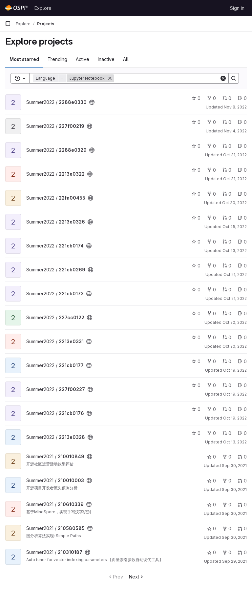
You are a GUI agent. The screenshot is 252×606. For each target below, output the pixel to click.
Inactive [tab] (106, 59)
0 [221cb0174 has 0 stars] (196, 241)
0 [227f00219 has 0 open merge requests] (226, 122)
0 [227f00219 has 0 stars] (196, 122)
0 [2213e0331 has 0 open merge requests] (226, 337)
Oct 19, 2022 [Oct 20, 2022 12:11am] (235, 394)
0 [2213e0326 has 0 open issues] (242, 218)
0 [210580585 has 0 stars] (211, 528)
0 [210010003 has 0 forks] (226, 480)
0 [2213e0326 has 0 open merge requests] (226, 218)
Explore (43, 8)
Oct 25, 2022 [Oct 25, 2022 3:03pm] (234, 226)
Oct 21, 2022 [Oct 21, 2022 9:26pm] (235, 274)
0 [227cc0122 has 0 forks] (211, 313)
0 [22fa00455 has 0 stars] (196, 194)
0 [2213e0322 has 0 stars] (196, 170)
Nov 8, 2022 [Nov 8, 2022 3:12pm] (235, 107)
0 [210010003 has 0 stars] (211, 480)
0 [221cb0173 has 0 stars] (196, 289)
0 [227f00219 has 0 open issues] (242, 122)
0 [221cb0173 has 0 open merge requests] (226, 289)
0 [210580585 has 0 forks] (226, 528)
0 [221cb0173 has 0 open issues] (242, 289)
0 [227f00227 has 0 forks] (211, 385)
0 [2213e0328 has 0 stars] (196, 433)
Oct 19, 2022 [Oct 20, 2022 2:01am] (235, 370)
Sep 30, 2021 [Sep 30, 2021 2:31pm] (234, 537)
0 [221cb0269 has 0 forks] (211, 265)
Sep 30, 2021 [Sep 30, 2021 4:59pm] (234, 489)
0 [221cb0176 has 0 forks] (211, 409)
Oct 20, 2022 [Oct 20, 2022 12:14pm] (234, 346)
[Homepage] (16, 8)
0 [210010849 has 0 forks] (226, 456)
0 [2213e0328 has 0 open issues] (242, 433)
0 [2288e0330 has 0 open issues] (242, 98)
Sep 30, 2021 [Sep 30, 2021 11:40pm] (234, 465)
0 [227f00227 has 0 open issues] (242, 385)
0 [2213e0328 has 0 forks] (211, 433)
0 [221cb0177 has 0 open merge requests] (226, 361)
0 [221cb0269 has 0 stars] (196, 265)
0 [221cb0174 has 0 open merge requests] (226, 241)
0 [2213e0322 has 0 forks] (211, 170)
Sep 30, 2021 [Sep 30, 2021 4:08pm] (234, 513)
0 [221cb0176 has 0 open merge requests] (226, 409)
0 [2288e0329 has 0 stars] (196, 146)
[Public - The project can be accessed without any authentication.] (91, 102)
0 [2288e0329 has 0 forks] (211, 146)
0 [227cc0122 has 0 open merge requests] (226, 313)
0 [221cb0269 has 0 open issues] (242, 265)
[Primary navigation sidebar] (8, 23)
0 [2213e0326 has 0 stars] (196, 218)
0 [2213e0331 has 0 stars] (196, 337)
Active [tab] (82, 59)
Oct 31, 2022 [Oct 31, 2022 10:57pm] (235, 154)
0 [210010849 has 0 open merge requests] (242, 456)
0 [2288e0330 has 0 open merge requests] (226, 98)
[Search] (166, 78)
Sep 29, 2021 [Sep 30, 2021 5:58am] (234, 561)
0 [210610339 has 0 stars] (211, 504)
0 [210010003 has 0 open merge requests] (242, 480)
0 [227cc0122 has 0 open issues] (242, 313)
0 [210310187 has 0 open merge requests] (242, 552)
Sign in (237, 8)
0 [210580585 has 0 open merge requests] (242, 528)
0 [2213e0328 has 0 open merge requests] (226, 433)
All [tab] (126, 59)
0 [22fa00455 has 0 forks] (211, 194)
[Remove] (110, 78)
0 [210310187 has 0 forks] (226, 552)
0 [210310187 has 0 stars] (211, 552)
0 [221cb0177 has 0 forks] (211, 361)
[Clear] (223, 78)
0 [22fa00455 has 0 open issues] (242, 194)
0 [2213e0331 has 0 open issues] (242, 337)
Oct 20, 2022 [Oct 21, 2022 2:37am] (234, 322)
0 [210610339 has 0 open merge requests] (242, 504)
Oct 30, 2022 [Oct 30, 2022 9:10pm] (234, 202)
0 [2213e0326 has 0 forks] (211, 218)
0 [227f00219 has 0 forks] (211, 122)
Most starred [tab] (24, 59)
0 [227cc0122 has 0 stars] (196, 313)
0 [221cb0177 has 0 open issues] (242, 361)
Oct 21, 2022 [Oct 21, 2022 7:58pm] (235, 298)
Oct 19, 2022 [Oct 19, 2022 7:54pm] (235, 418)
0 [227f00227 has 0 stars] (196, 385)
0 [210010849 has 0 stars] (211, 456)
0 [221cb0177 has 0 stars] (196, 361)
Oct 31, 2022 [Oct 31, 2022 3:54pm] (235, 178)
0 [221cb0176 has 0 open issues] (242, 409)
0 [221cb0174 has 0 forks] (211, 241)
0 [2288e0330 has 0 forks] (211, 98)
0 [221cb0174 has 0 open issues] (242, 241)
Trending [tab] (57, 59)
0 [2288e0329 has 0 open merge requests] (226, 146)
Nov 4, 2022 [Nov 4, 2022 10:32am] (235, 130)
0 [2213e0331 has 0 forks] (211, 337)
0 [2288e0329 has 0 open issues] (242, 146)
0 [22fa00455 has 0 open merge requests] (226, 194)
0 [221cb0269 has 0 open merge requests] (226, 265)
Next (136, 576)
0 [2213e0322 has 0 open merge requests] (226, 170)
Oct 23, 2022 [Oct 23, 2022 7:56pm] (234, 250)
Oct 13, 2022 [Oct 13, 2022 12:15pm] (235, 442)
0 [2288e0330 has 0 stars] (196, 98)
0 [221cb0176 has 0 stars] (196, 409)
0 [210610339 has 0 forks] (226, 504)
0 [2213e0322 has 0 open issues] (242, 170)
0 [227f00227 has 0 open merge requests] (226, 385)
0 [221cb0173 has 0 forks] (211, 289)
